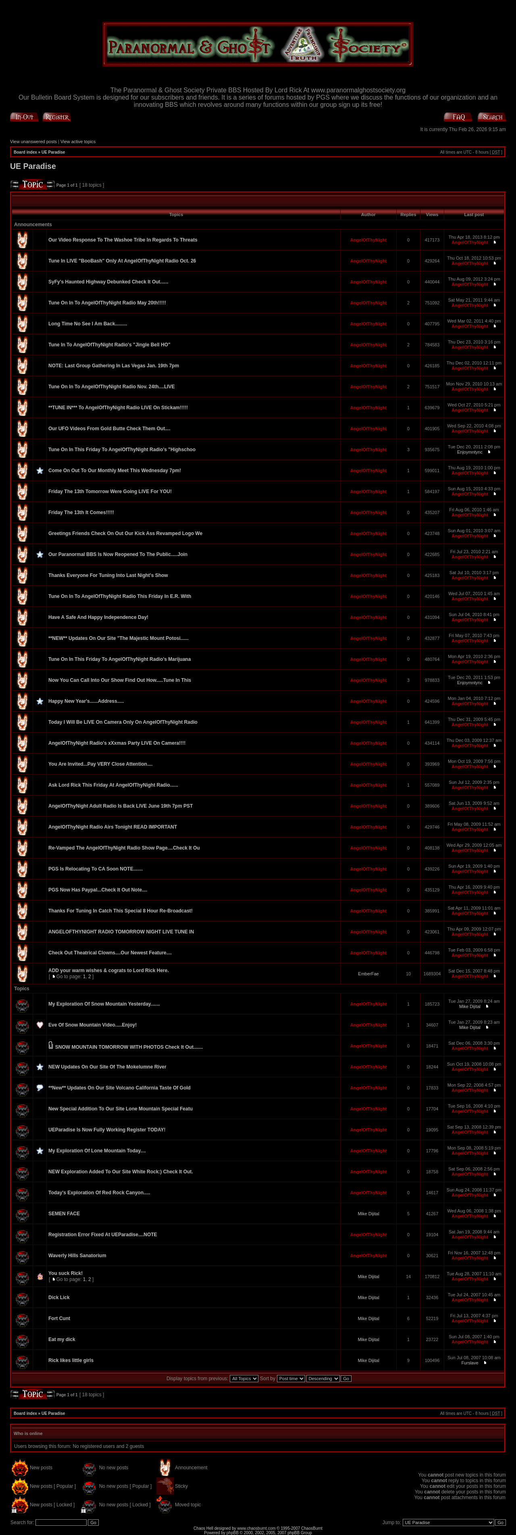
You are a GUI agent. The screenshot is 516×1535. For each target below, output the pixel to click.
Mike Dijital (470, 1006)
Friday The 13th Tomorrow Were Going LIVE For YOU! (110, 491)
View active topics (78, 141)
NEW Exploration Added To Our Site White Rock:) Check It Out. (120, 1172)
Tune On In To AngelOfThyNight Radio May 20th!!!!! (107, 303)
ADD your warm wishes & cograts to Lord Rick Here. (108, 970)
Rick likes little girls (71, 1360)
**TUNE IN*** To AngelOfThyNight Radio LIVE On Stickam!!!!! (118, 407)
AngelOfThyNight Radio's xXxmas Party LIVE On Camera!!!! (116, 743)
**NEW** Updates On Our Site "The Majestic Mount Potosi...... (118, 638)
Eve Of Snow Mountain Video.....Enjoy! (92, 1025)
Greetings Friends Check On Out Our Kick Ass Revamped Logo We (125, 533)
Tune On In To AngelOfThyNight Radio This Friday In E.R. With (119, 596)
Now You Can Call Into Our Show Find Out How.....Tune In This (119, 680)
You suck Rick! (65, 1273)
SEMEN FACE (64, 1213)
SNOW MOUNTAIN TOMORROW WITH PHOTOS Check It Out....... (129, 1047)
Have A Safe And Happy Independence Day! (98, 617)
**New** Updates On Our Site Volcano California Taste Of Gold (119, 1088)
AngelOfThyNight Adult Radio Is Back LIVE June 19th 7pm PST (120, 806)
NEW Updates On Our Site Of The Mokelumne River (107, 1067)
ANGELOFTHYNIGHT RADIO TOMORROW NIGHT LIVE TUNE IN (121, 932)
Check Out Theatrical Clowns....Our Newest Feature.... (110, 953)
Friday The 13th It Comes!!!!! (81, 512)
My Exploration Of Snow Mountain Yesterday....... (104, 1004)
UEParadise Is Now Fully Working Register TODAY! (107, 1130)
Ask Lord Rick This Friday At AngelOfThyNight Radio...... (113, 785)
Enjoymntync (470, 452)
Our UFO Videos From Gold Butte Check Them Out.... (109, 428)
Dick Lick (59, 1297)
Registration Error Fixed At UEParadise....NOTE (102, 1234)
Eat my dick (61, 1339)
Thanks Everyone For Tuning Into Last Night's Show (108, 575)
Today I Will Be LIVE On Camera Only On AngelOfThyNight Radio (123, 722)
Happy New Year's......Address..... (86, 701)
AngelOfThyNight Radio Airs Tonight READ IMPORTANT (112, 827)
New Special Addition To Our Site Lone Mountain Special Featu (120, 1109)
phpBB (233, 1533)
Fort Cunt (59, 1318)
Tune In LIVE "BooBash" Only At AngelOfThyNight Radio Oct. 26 (122, 261)
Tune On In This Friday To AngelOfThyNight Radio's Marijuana (119, 659)
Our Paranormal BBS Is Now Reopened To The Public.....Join (117, 554)
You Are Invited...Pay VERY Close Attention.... (100, 764)
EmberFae (368, 973)
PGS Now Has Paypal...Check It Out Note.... (97, 890)
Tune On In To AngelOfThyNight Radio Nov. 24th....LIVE (111, 386)
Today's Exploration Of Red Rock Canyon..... (99, 1193)
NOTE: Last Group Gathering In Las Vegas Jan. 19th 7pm (113, 366)
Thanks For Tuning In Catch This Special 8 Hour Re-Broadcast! (120, 911)
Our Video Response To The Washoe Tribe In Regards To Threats (123, 240)
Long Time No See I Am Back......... (87, 324)
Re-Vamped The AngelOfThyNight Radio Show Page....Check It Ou (124, 848)
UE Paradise (53, 152)
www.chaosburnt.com (256, 1528)
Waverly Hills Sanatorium (77, 1255)
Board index (25, 152)
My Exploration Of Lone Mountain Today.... (97, 1151)
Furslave (469, 1362)
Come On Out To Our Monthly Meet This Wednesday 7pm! (114, 470)
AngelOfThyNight (368, 239)
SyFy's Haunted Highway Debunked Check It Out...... (108, 282)
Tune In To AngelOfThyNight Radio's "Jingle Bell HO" (109, 345)
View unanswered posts (33, 141)
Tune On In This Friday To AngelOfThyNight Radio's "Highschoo (122, 449)
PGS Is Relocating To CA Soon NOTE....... (95, 869)
